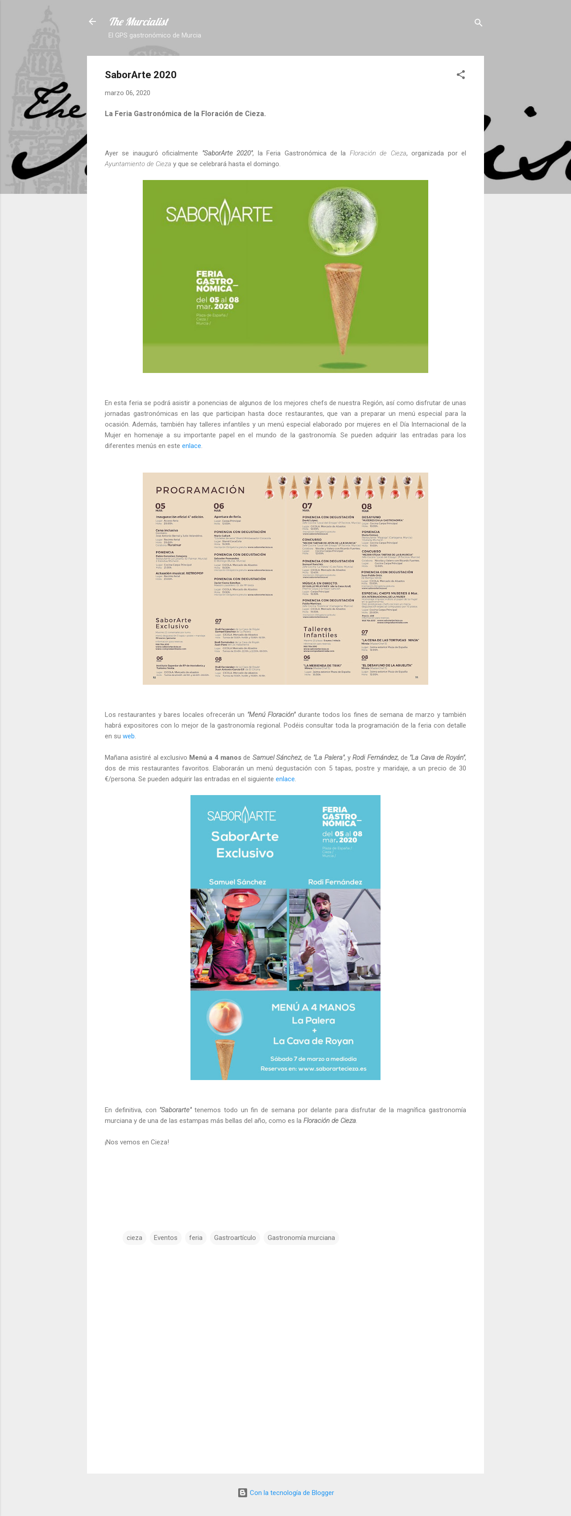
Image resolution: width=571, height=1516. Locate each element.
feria (196, 1238)
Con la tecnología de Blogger (285, 1493)
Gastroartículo (235, 1238)
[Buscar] (478, 24)
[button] (460, 76)
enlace (191, 446)
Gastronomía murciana (301, 1238)
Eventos (166, 1238)
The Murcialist (138, 21)
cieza (134, 1238)
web (129, 736)
